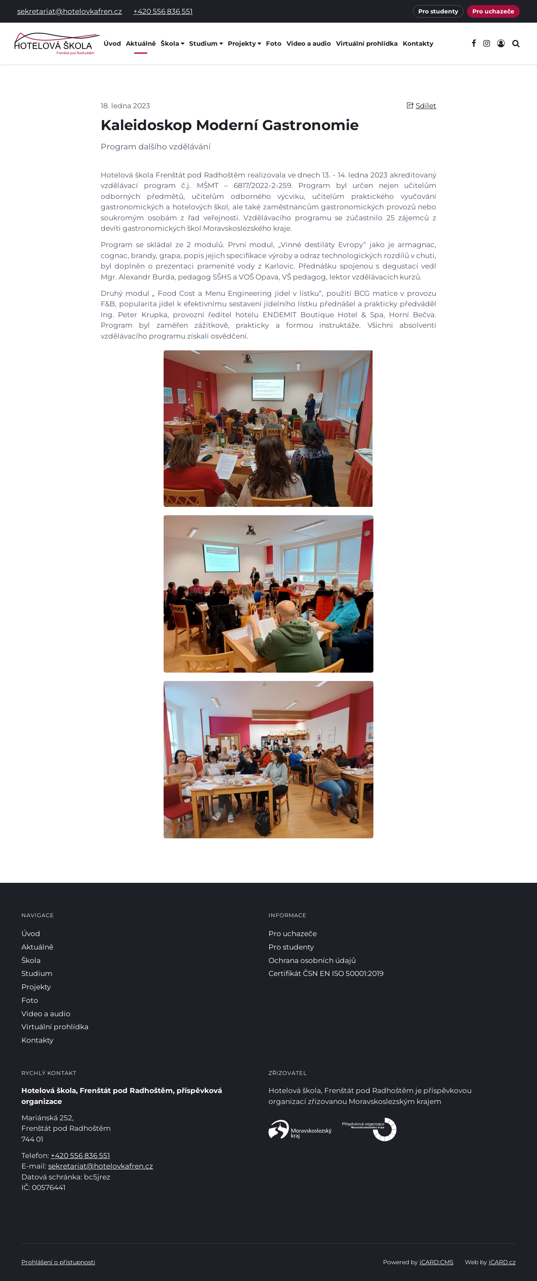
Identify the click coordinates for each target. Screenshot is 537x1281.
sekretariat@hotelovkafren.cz (69, 11)
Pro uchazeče (493, 11)
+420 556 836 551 (163, 11)
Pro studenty (438, 11)
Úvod (112, 43)
